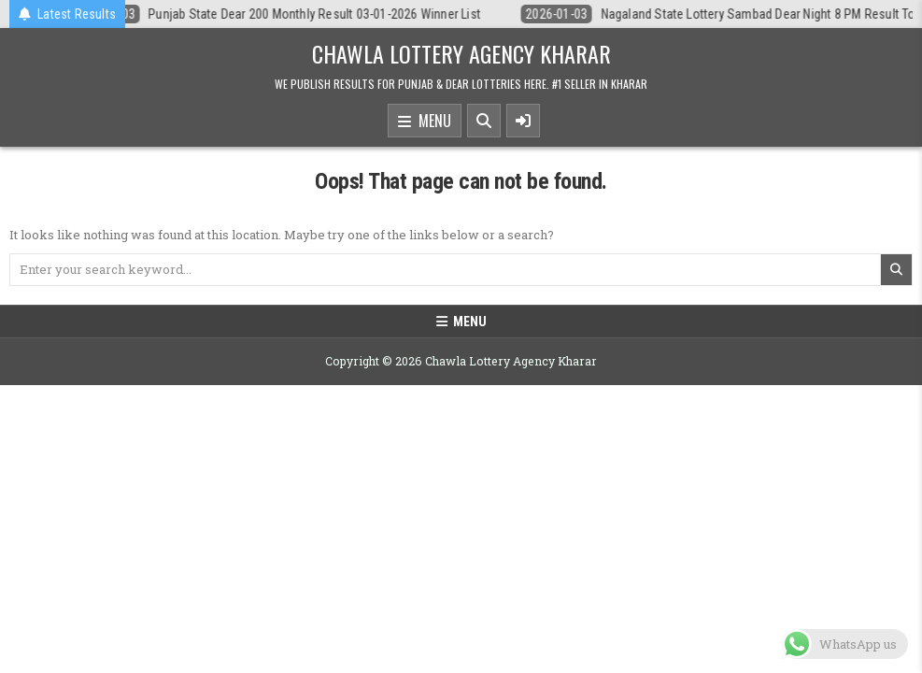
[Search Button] (484, 120)
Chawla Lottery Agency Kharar (461, 53)
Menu (424, 121)
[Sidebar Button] (523, 120)
